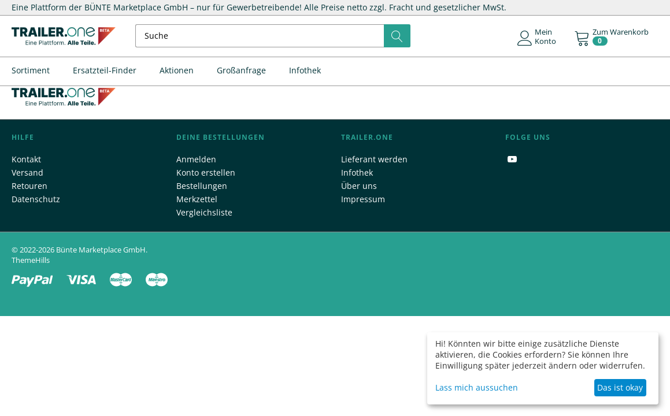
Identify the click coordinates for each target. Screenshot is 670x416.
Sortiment (31, 70)
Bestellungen (201, 185)
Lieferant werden (374, 159)
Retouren (29, 185)
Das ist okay (620, 387)
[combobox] (272, 35)
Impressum (363, 199)
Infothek (305, 70)
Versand (27, 172)
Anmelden (196, 159)
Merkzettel (196, 199)
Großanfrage (241, 70)
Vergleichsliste (204, 212)
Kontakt (26, 159)
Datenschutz (36, 199)
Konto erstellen (205, 172)
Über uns (359, 185)
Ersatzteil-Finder (104, 70)
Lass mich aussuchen (476, 387)
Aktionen (177, 70)
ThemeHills (31, 260)
